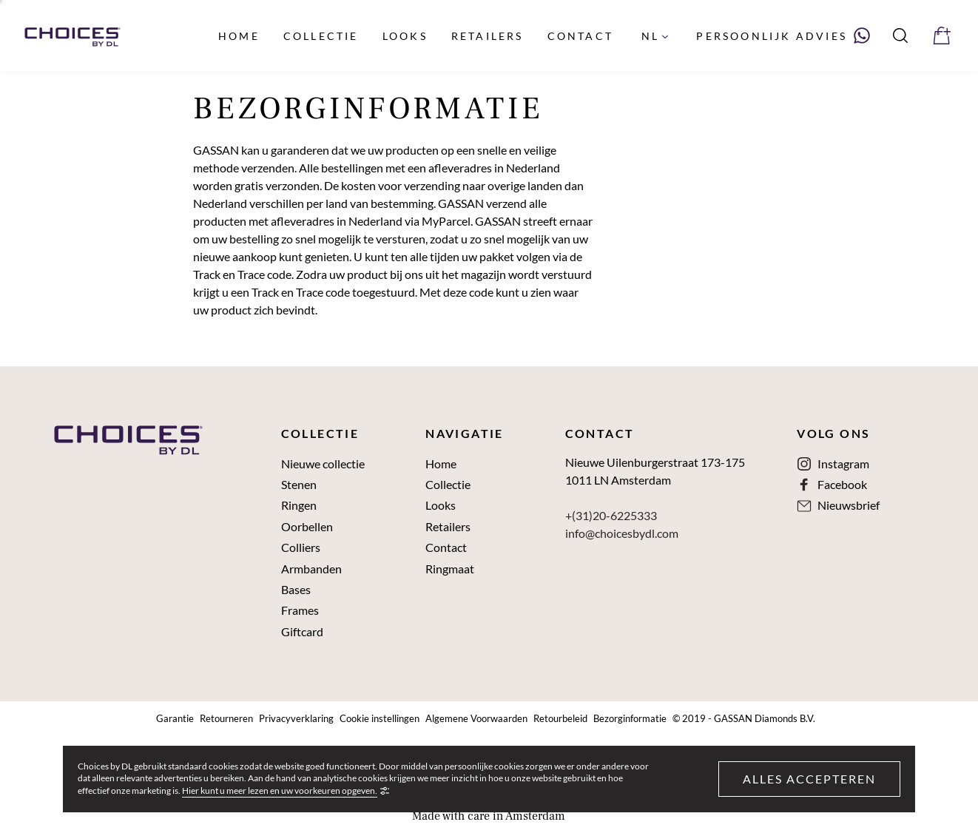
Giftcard (302, 631)
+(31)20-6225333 (611, 515)
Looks (440, 505)
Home (440, 464)
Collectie (448, 484)
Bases (296, 589)
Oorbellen (307, 526)
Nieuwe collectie (323, 464)
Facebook (842, 484)
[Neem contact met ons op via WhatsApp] (783, 35)
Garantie (175, 718)
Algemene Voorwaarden (476, 718)
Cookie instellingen (379, 718)
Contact (446, 547)
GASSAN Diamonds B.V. (764, 718)
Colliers (300, 547)
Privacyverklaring (296, 718)
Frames (300, 610)
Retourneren (226, 718)
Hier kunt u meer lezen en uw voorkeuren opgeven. (279, 791)
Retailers (448, 526)
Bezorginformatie (630, 718)
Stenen (299, 484)
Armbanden (311, 569)
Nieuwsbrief (848, 505)
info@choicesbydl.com (621, 533)
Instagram (843, 464)
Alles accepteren (809, 779)
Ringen (299, 505)
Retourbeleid (560, 718)
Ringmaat (449, 569)
